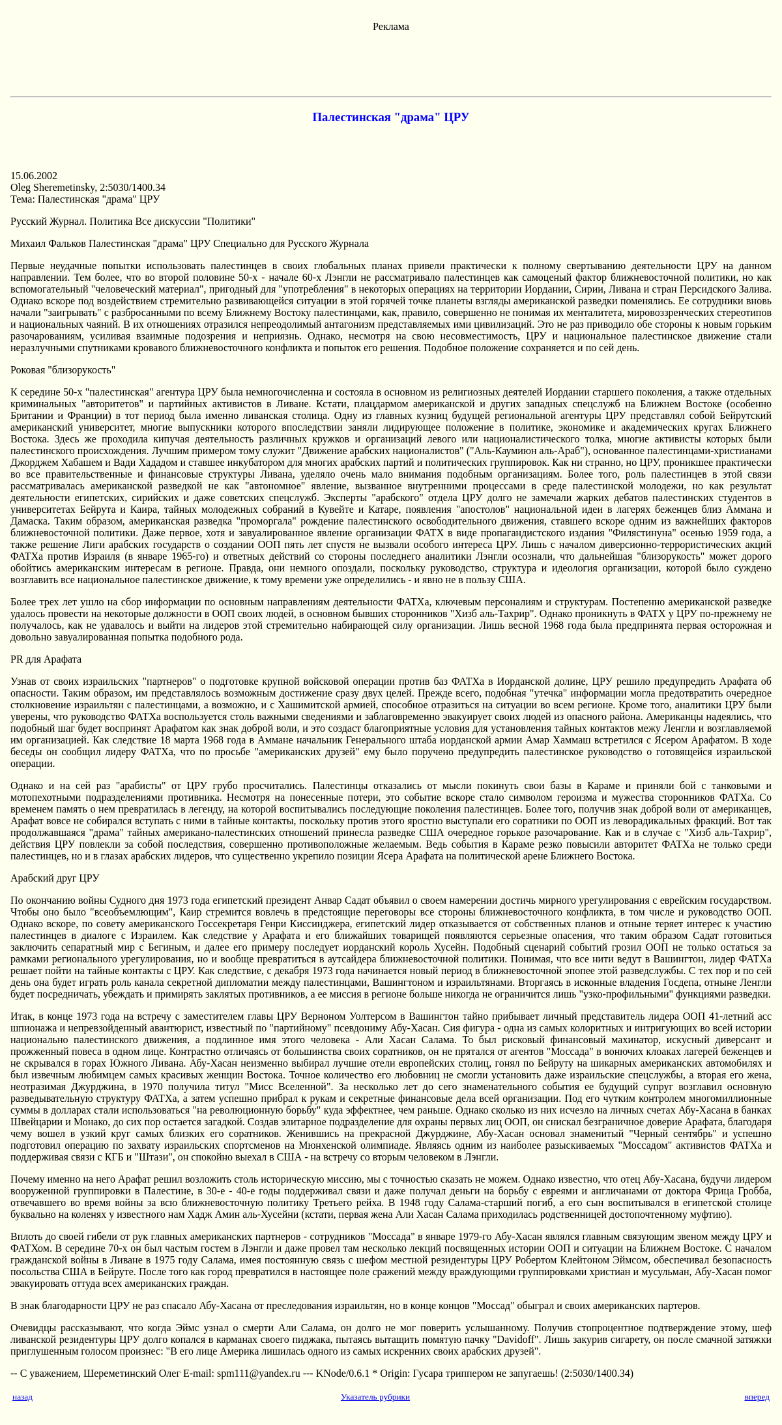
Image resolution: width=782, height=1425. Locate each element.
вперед (757, 1397)
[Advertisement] (391, 62)
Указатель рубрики (375, 1397)
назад (22, 1397)
